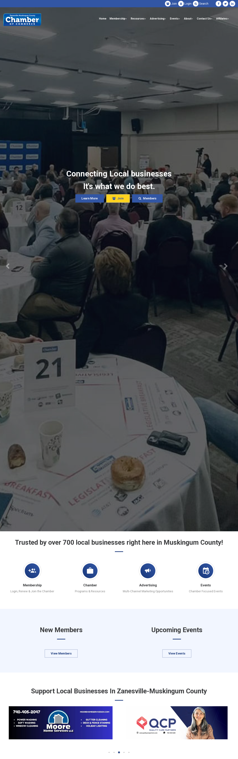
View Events (176, 653)
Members (147, 198)
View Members (61, 653)
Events (174, 18)
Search (203, 3)
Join (174, 3)
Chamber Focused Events (206, 591)
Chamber (90, 585)
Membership (117, 18)
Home (102, 18)
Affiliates (221, 18)
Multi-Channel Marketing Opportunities (148, 591)
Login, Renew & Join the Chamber (32, 591)
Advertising (157, 18)
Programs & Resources (90, 591)
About (187, 18)
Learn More (89, 198)
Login (188, 3)
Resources (137, 18)
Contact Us (204, 18)
